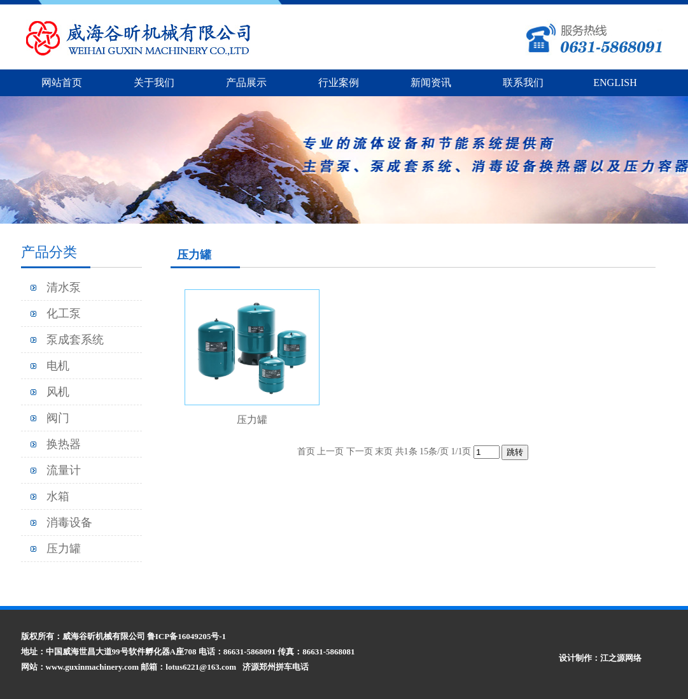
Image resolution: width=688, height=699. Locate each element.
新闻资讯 (431, 82)
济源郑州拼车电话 (275, 667)
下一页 (359, 451)
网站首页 (61, 82)
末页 (384, 451)
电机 (57, 365)
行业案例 (338, 82)
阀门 (57, 418)
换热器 (63, 444)
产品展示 (246, 82)
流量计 (63, 470)
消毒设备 (69, 522)
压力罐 (63, 548)
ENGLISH (614, 82)
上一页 (330, 451)
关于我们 (154, 82)
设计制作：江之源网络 (600, 658)
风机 (57, 392)
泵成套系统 (75, 339)
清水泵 (63, 287)
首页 (306, 451)
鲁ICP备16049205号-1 (186, 636)
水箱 (57, 496)
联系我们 (523, 82)
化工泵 (63, 313)
